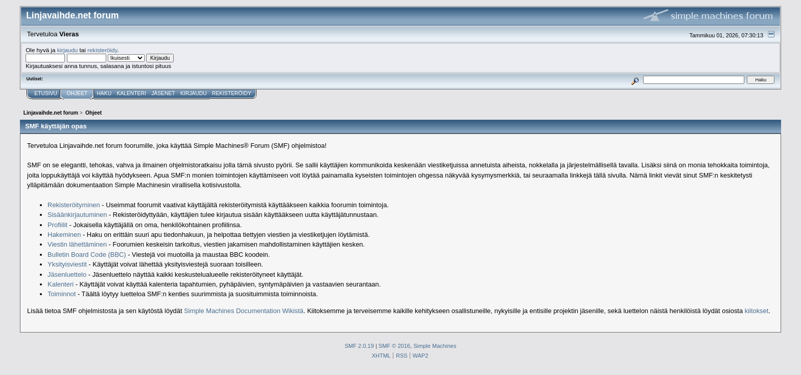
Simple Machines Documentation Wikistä (243, 311)
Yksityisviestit (67, 264)
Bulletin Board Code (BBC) (88, 254)
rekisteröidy (102, 50)
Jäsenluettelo (67, 274)
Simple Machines (434, 346)
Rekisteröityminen (74, 205)
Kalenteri (61, 284)
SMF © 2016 (394, 346)
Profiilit (57, 225)
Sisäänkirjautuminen (77, 214)
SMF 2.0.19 (359, 346)
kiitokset (757, 311)
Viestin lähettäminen (77, 244)
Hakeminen (64, 234)
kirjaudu (67, 50)
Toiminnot (62, 294)
